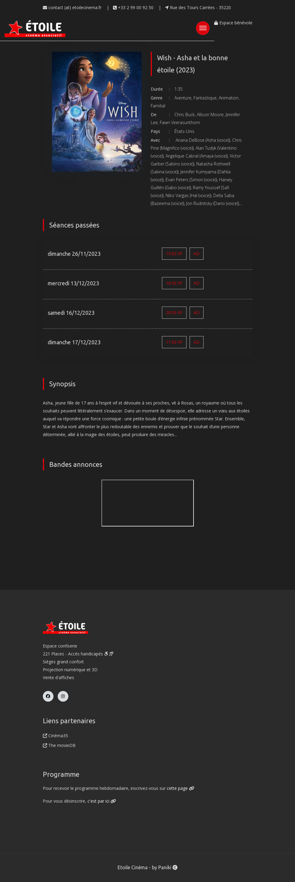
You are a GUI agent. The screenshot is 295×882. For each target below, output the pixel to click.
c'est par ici (101, 801)
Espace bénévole (233, 23)
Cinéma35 (55, 735)
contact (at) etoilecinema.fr (72, 7)
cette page (180, 788)
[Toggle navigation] (203, 28)
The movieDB (59, 745)
